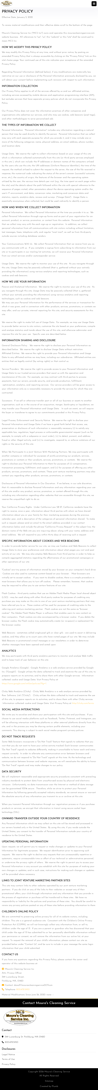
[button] (95, 3)
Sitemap (49, 1081)
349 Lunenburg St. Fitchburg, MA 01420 (25, 1037)
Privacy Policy (8, 1064)
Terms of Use (8, 1059)
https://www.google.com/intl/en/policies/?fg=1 (24, 683)
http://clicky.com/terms (83, 703)
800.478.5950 (23, 989)
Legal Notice (8, 1054)
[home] (7, 4)
